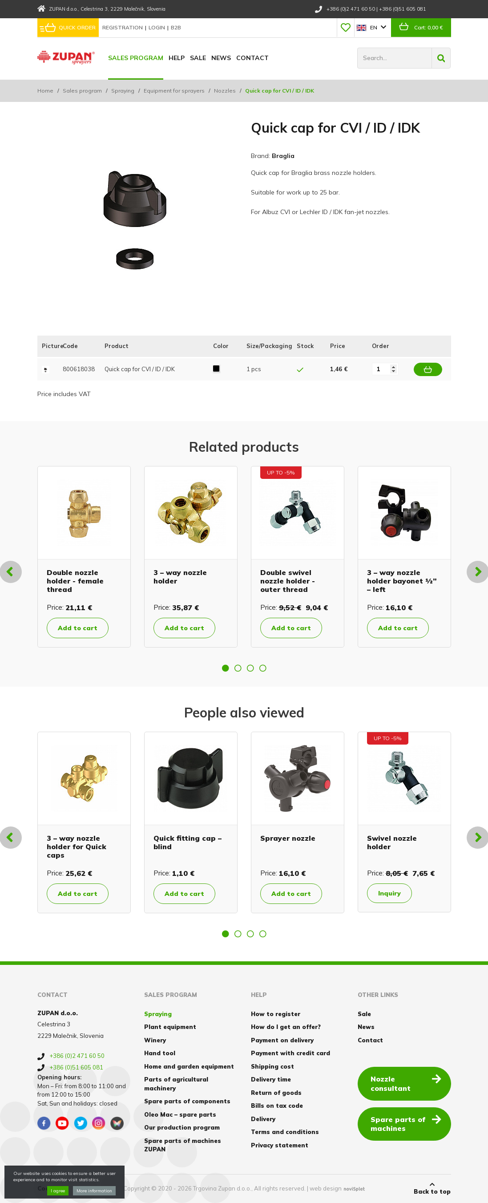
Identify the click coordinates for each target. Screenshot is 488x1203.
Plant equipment (170, 1026)
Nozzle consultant (406, 1083)
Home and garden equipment (189, 1066)
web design (326, 1188)
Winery (155, 1040)
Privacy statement (279, 1145)
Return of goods (276, 1092)
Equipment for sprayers (174, 90)
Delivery (263, 1118)
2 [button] (238, 668)
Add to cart (77, 628)
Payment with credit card (290, 1053)
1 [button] (225, 668)
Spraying (122, 90)
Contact (252, 58)
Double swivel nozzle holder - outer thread (287, 581)
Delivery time (271, 1079)
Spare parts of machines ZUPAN (182, 1145)
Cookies (49, 1188)
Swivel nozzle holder (392, 842)
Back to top (432, 1188)
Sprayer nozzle (287, 838)
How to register (275, 1013)
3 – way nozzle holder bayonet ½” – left (402, 581)
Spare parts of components (187, 1101)
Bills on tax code (277, 1105)
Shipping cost (272, 1066)
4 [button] (263, 668)
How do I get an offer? (286, 1026)
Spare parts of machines (406, 1123)
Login (157, 27)
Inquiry (389, 893)
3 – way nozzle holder (180, 576)
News (221, 58)
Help (177, 58)
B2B (176, 27)
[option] (84, 557)
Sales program (135, 58)
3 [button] (250, 668)
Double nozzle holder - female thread (75, 581)
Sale (198, 58)
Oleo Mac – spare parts (180, 1114)
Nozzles (225, 90)
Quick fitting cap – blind (187, 842)
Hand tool (159, 1053)
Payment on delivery (282, 1040)
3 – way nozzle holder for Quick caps (76, 846)
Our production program (182, 1127)
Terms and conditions (285, 1131)
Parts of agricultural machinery (176, 1084)
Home (45, 90)
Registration (123, 27)
